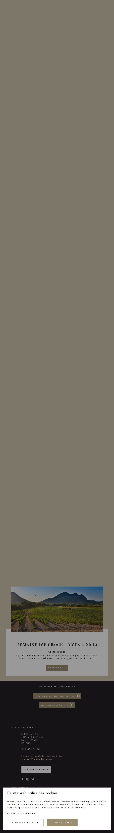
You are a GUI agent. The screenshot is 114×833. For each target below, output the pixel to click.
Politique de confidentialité (21, 813)
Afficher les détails (25, 823)
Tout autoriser (62, 823)
